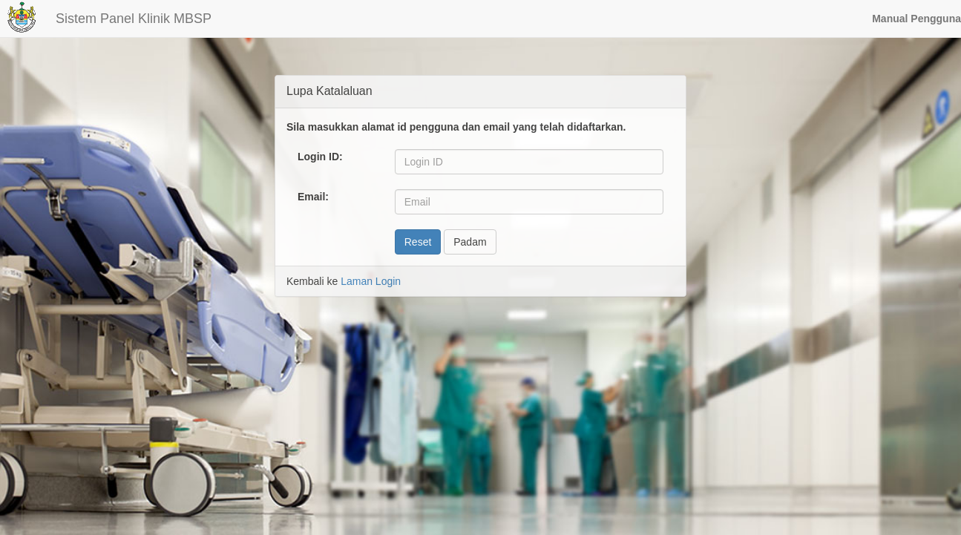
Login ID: (320, 157)
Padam (469, 242)
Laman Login (371, 281)
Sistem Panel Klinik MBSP (133, 18)
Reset (418, 242)
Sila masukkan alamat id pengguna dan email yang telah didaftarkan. (456, 127)
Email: (313, 197)
